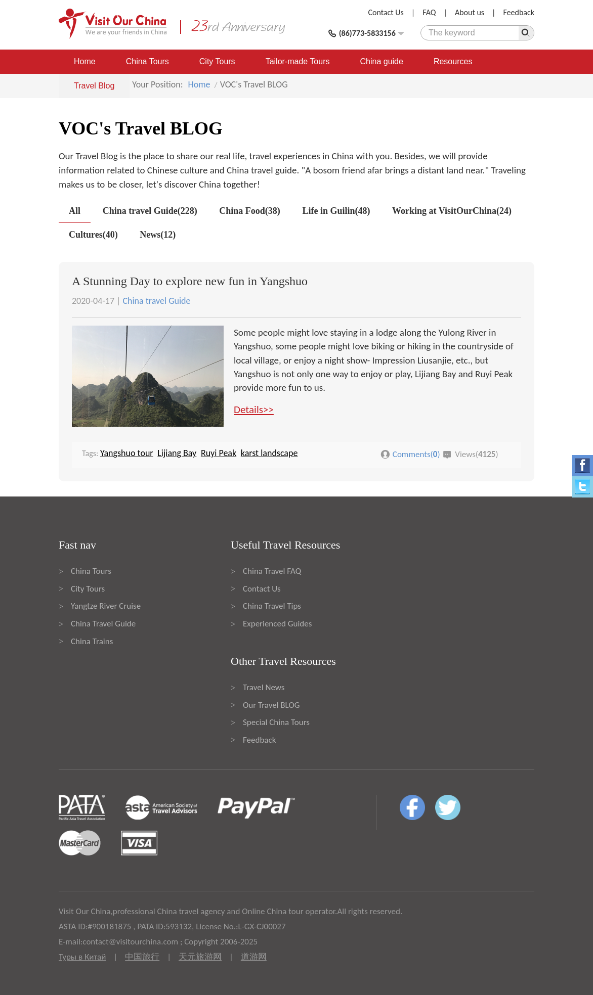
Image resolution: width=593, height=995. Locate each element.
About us (469, 12)
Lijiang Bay (176, 453)
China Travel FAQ (272, 571)
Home (85, 61)
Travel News (263, 687)
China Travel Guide (103, 623)
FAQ (429, 12)
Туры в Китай (82, 957)
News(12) (158, 235)
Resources (453, 61)
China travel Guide (156, 300)
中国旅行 (142, 957)
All (74, 211)
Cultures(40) (93, 235)
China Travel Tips (272, 606)
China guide (381, 61)
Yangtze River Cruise (106, 606)
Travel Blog (94, 85)
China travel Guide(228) (150, 211)
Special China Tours (276, 722)
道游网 (254, 957)
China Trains (92, 641)
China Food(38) (249, 211)
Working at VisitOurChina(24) (452, 211)
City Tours (217, 61)
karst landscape (269, 453)
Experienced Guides (277, 623)
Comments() (416, 454)
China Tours (147, 61)
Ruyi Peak (218, 453)
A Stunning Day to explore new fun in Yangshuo (190, 281)
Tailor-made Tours (298, 61)
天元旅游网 (200, 957)
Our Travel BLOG (271, 705)
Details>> (254, 409)
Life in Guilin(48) (336, 211)
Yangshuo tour (126, 453)
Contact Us (386, 12)
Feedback (518, 12)
